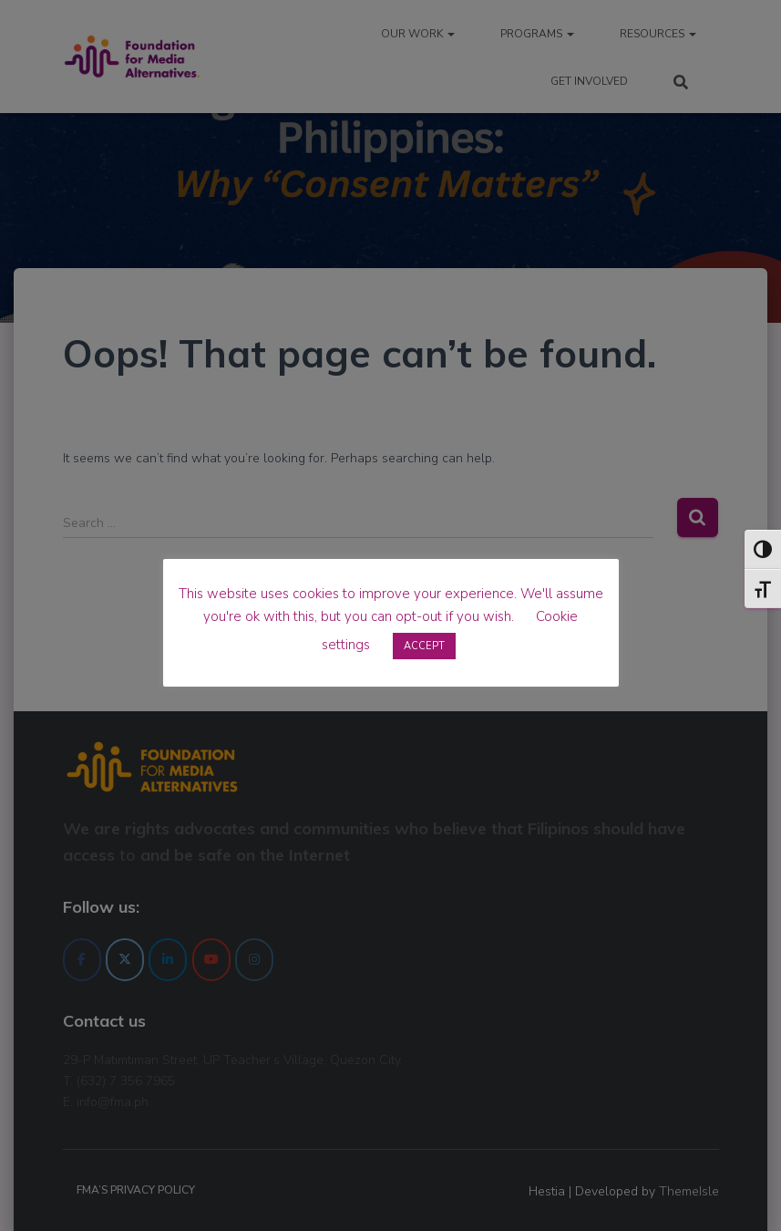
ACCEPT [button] (424, 646)
